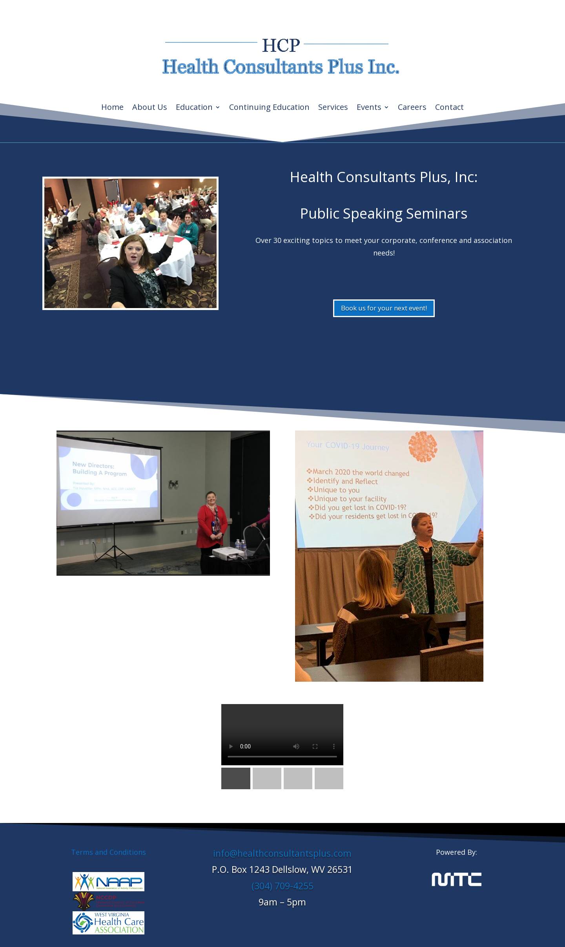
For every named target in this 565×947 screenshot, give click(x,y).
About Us (149, 108)
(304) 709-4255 (282, 885)
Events (369, 108)
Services (333, 108)
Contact (449, 108)
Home (112, 108)
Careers (412, 108)
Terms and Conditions (108, 852)
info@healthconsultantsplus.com (282, 853)
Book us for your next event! (384, 307)
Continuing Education (269, 108)
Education (194, 108)
